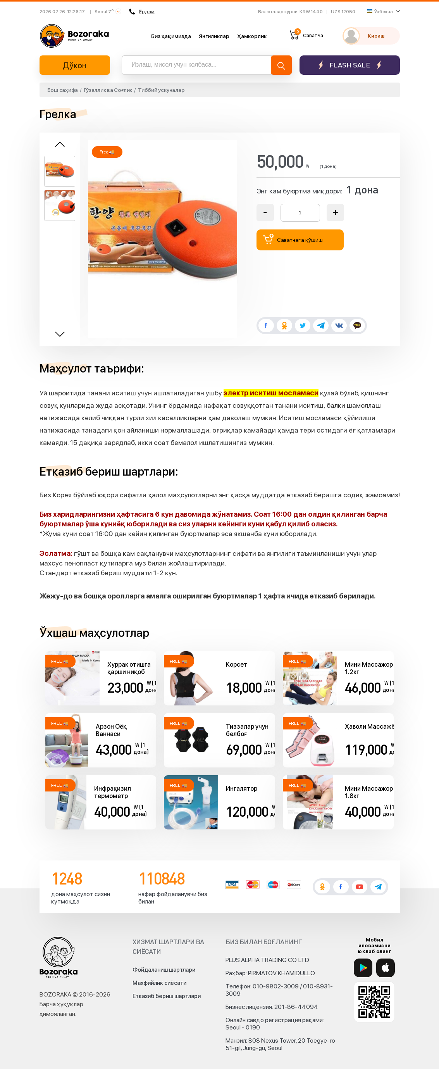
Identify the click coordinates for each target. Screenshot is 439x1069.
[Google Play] (363, 968)
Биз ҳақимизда (171, 36)
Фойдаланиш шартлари (164, 969)
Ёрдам (142, 12)
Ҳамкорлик (252, 36)
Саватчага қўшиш (293, 239)
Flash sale (350, 65)
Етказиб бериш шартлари (167, 996)
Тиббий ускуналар (161, 90)
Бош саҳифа (62, 90)
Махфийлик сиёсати (159, 982)
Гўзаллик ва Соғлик (108, 90)
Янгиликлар (214, 36)
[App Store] (385, 968)
